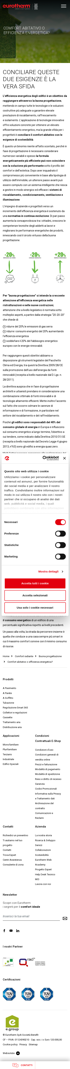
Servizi (38, 845)
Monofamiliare (10, 744)
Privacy (23, 1044)
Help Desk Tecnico (45, 874)
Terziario (7, 754)
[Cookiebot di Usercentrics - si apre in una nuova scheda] (44, 458)
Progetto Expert (43, 869)
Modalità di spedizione (47, 774)
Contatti (22, 1065)
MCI (37, 879)
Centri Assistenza (12, 859)
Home (6, 656)
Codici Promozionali (46, 788)
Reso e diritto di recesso (48, 779)
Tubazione (8, 702)
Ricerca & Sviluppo (45, 840)
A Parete (7, 693)
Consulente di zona (13, 864)
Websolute (11, 1053)
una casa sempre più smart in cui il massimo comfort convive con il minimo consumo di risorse (35, 641)
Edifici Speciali (10, 764)
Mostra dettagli (48, 571)
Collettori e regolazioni (15, 712)
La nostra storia (43, 835)
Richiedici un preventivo (15, 835)
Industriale (8, 759)
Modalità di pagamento (47, 769)
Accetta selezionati (35, 595)
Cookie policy (10, 1044)
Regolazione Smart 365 (15, 707)
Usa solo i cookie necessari (35, 607)
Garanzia (40, 783)
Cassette (7, 717)
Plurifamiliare (10, 749)
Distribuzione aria (12, 727)
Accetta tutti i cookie (35, 583)
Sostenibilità (42, 855)
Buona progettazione (50, 656)
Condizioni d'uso (44, 749)
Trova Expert (9, 855)
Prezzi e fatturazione (46, 764)
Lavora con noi (43, 884)
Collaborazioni (43, 850)
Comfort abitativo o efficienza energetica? (30, 661)
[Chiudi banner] (64, 458)
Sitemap (33, 1044)
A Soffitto (8, 698)
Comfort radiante (24, 656)
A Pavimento (9, 688)
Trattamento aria (11, 722)
